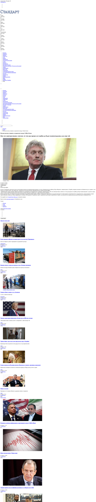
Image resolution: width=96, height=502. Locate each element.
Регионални (5, 63)
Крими (4, 75)
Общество (5, 56)
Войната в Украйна (7, 80)
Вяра (4, 78)
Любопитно (5, 59)
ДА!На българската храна (8, 71)
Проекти (4, 206)
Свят (4, 57)
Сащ (4, 204)
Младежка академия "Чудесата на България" (12, 65)
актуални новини (10, 199)
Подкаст (4, 62)
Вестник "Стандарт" (7, 104)
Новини (4, 52)
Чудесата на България (7, 60)
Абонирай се (3, 2)
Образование (5, 68)
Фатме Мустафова (7, 208)
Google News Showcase (13, 197)
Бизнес (4, 58)
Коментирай (3, 218)
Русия (4, 205)
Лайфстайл (5, 99)
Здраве (4, 67)
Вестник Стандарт (7, 64)
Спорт (4, 61)
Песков (4, 203)
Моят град (5, 69)
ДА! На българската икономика (9, 72)
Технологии (5, 70)
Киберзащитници (6, 76)
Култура (4, 73)
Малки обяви (5, 117)
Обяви (4, 79)
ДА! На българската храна (8, 109)
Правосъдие (5, 74)
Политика (5, 53)
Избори (4, 55)
